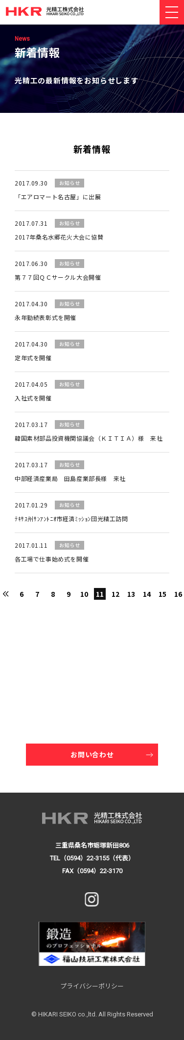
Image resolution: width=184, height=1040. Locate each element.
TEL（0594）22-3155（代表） (92, 858)
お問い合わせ (92, 754)
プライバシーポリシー (92, 986)
